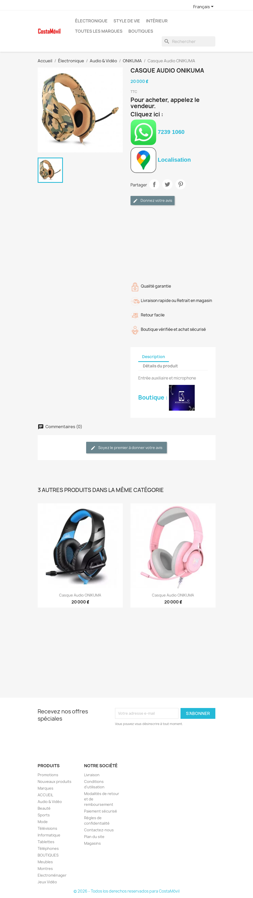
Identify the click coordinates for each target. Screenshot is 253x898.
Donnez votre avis (152, 200)
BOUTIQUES (140, 31)
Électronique (91, 21)
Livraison (92, 774)
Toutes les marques (99, 31)
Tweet (167, 184)
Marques (45, 788)
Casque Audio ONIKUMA (80, 595)
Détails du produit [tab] (160, 366)
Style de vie (126, 21)
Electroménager (52, 875)
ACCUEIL (45, 794)
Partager (154, 184)
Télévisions (47, 828)
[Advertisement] (173, 242)
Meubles (45, 861)
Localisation (160, 160)
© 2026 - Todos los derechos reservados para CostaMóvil (126, 891)
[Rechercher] (188, 41)
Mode (43, 821)
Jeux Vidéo (47, 881)
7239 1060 (157, 132)
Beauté (44, 808)
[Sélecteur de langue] (204, 7)
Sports (44, 815)
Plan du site (94, 836)
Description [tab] (153, 356)
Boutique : (166, 397)
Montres (45, 868)
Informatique (49, 835)
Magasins (92, 843)
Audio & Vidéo (50, 801)
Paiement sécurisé (100, 811)
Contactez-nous (99, 829)
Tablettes (46, 841)
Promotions (48, 774)
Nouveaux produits (54, 781)
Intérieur (157, 21)
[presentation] (158, 741)
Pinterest (180, 184)
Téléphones (48, 848)
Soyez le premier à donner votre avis (126, 448)
